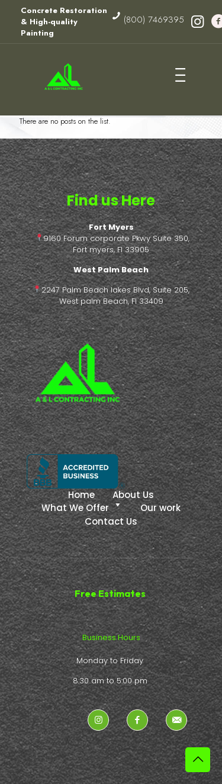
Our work (160, 508)
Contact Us (111, 521)
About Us (133, 495)
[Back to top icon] (197, 759)
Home (81, 495)
